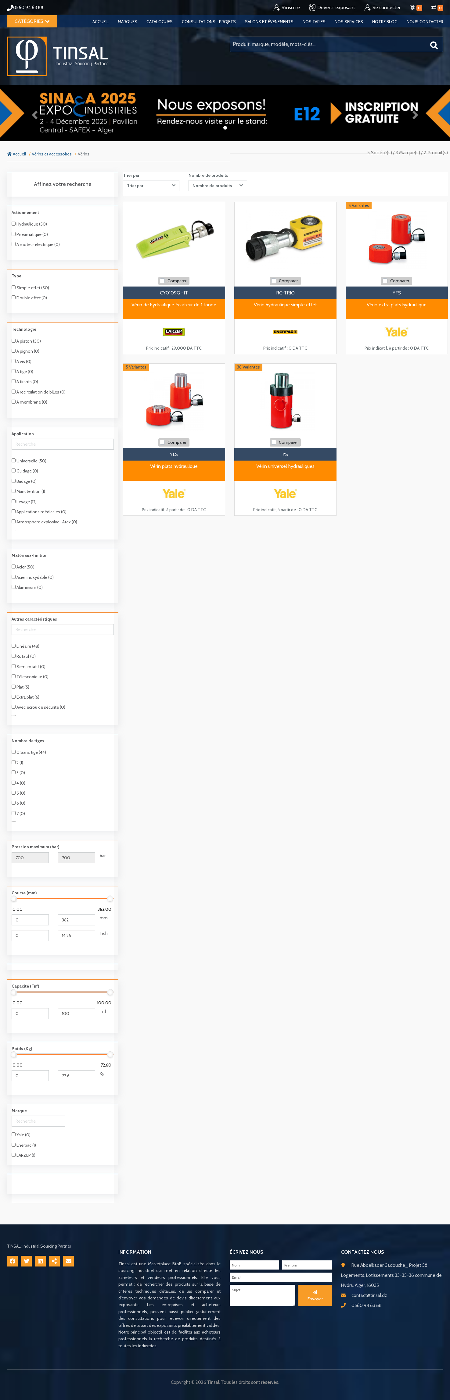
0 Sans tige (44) (29, 752)
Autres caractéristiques (34, 619)
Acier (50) (23, 567)
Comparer (176, 280)
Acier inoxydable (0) (33, 577)
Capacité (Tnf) (25, 986)
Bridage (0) (24, 481)
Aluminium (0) (27, 587)
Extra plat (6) (25, 697)
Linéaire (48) (25, 646)
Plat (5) (20, 687)
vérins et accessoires (52, 154)
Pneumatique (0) (30, 234)
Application (23, 433)
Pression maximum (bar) (35, 847)
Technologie (24, 329)
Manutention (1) (28, 491)
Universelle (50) (29, 461)
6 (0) (18, 803)
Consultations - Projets (209, 21)
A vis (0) (21, 361)
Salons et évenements (269, 21)
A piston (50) (26, 341)
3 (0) (18, 772)
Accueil (100, 21)
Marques (127, 21)
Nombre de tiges (28, 740)
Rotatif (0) (24, 656)
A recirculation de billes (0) (39, 392)
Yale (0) (21, 1135)
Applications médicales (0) (39, 512)
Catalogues (159, 21)
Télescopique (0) (30, 676)
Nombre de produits (208, 175)
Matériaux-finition (30, 555)
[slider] (14, 899)
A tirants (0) (25, 381)
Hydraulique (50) (29, 224)
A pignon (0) (25, 351)
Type (16, 276)
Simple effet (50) (30, 287)
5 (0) (18, 793)
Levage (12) (24, 501)
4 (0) (18, 783)
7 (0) (18, 813)
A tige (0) (22, 371)
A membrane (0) (29, 402)
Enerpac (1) (24, 1145)
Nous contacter (425, 21)
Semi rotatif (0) (28, 666)
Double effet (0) (29, 298)
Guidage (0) (25, 471)
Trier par (131, 175)
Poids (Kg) (22, 1048)
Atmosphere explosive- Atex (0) (44, 522)
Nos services (349, 21)
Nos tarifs (314, 21)
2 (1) (17, 762)
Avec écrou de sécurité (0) (38, 707)
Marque (19, 1110)
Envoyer (315, 1296)
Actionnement (25, 212)
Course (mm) (24, 893)
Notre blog (385, 21)
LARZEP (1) (23, 1155)
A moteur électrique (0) (36, 244)
